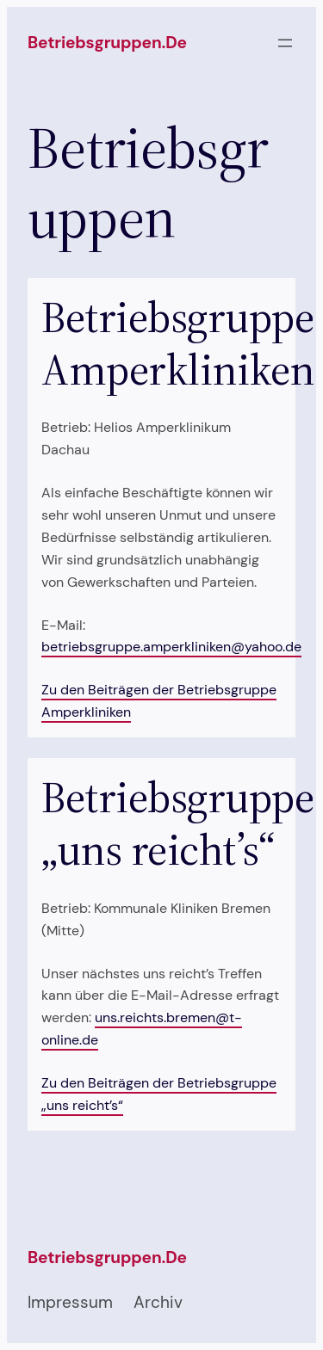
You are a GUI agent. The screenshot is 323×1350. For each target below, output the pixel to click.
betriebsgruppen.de (107, 42)
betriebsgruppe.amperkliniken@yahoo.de (171, 647)
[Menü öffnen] (285, 43)
